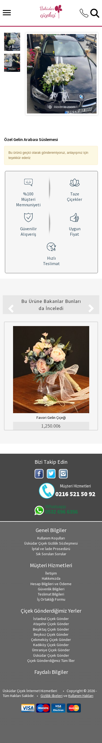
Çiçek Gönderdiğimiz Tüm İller (51, 660)
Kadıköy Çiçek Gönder (51, 645)
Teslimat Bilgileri (51, 594)
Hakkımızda (51, 578)
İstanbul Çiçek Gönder (51, 618)
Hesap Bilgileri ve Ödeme (51, 584)
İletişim (51, 573)
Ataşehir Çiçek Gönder (51, 624)
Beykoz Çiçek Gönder (51, 634)
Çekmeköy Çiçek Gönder (51, 639)
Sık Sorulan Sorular (51, 554)
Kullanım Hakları (80, 695)
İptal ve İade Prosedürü (51, 548)
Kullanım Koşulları (51, 538)
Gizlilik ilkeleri (52, 695)
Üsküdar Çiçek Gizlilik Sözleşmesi (51, 543)
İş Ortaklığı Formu (51, 599)
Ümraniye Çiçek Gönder (51, 650)
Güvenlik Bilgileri (51, 589)
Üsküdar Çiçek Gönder (51, 655)
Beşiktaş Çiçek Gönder (51, 629)
